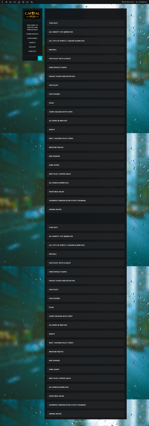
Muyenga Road (129, 2)
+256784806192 (142, 2)
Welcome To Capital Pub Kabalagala (32, 27)
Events (32, 42)
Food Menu (32, 38)
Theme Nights (32, 34)
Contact (32, 51)
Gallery (32, 47)
